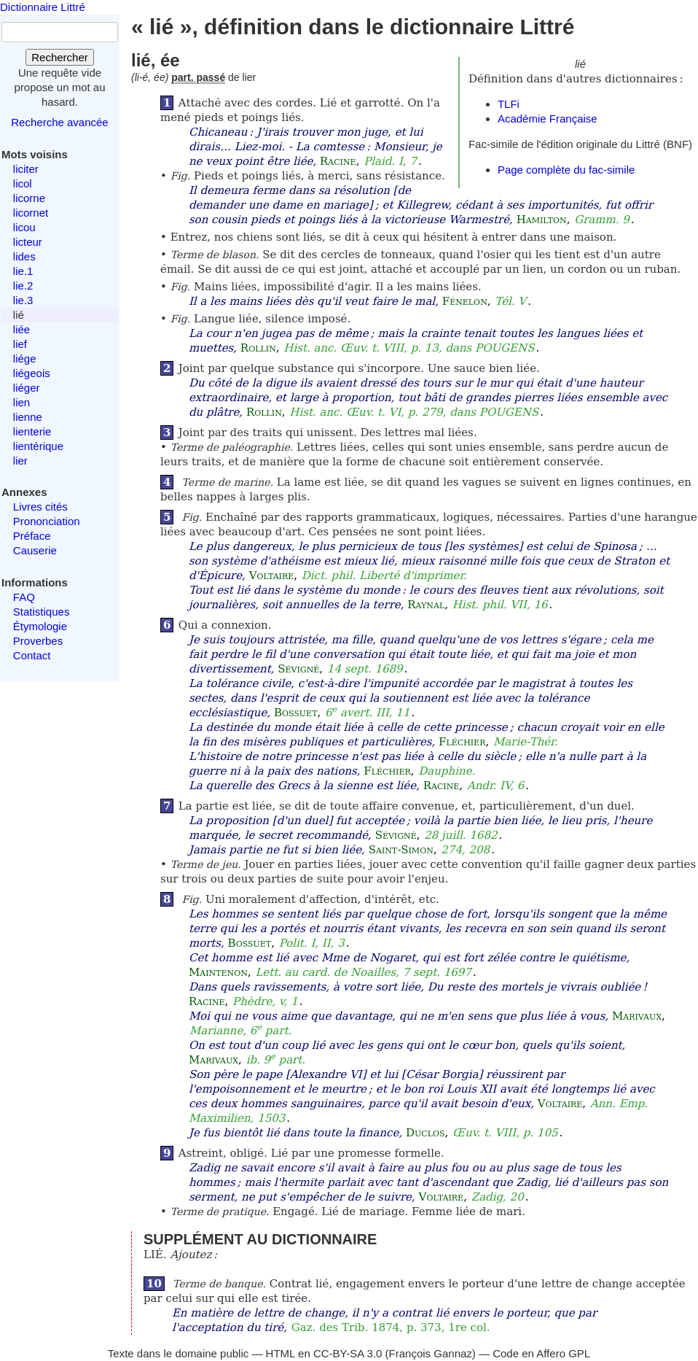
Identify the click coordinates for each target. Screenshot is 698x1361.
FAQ (24, 597)
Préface (32, 536)
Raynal (425, 604)
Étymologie (40, 626)
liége (24, 358)
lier (20, 460)
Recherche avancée (59, 122)
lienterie (32, 431)
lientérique (38, 446)
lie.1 (23, 271)
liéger (26, 387)
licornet (30, 212)
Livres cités (40, 506)
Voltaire (271, 575)
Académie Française (547, 118)
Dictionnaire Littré (42, 7)
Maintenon (218, 972)
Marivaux (637, 1016)
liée (21, 329)
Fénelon (464, 301)
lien (21, 402)
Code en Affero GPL (541, 1353)
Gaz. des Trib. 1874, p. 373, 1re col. (390, 1327)
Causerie (35, 550)
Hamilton (542, 219)
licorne (29, 198)
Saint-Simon (401, 849)
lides (24, 256)
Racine (338, 161)
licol (22, 183)
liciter (26, 169)
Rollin (258, 347)
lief (20, 344)
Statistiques (41, 611)
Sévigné (298, 668)
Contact (32, 655)
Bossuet (296, 712)
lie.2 (23, 285)
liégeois (31, 373)
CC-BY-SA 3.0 (348, 1353)
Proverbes (38, 641)
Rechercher (59, 57)
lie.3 (23, 300)
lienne (27, 417)
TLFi (508, 104)
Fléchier (462, 741)
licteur (27, 242)
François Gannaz (430, 1353)
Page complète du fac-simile (566, 169)
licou (24, 227)
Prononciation (46, 521)
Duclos (425, 1132)
